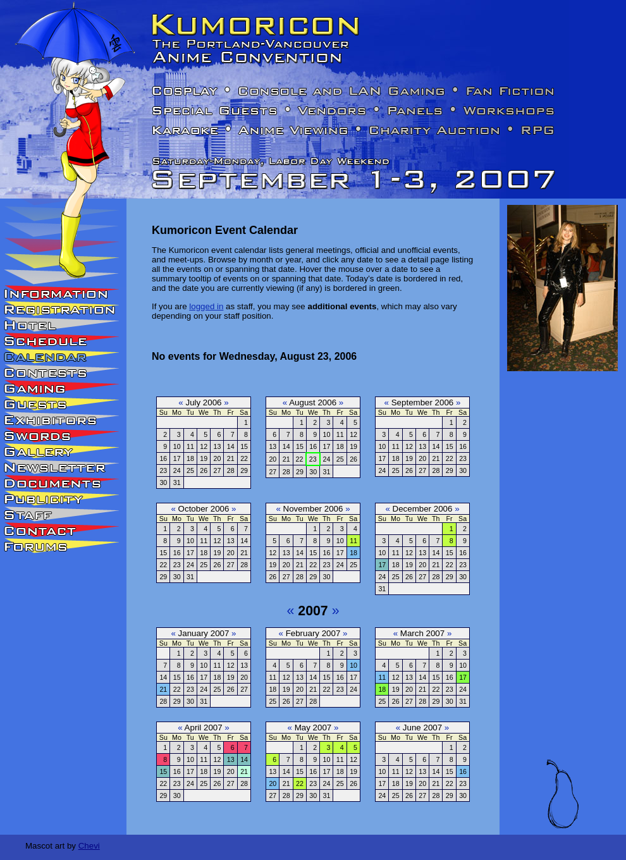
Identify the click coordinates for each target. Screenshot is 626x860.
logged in (206, 306)
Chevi (89, 846)
